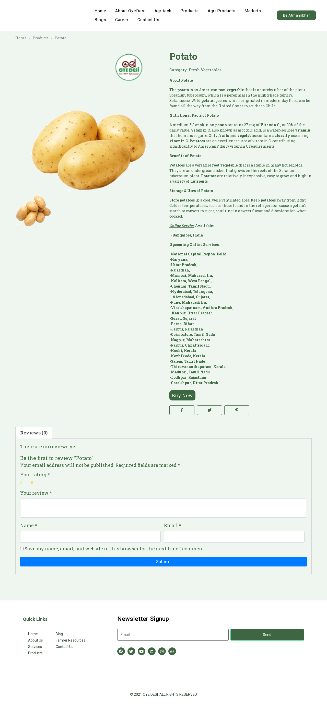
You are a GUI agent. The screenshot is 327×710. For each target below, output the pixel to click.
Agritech (163, 10)
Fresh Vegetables (205, 69)
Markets (252, 10)
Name (28, 525)
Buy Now (182, 395)
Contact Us (148, 19)
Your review (36, 493)
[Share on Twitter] (209, 410)
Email (172, 525)
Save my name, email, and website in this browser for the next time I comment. (115, 549)
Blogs (100, 19)
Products (189, 10)
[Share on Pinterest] (236, 410)
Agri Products (222, 10)
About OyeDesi (130, 10)
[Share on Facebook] (181, 410)
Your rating (35, 474)
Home (100, 10)
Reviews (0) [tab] (34, 433)
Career (122, 19)
